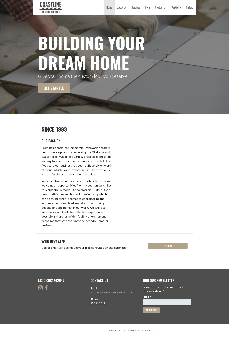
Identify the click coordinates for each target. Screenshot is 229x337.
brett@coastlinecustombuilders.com (111, 292)
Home (109, 7)
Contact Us (160, 7)
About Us (121, 7)
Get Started (54, 88)
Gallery (189, 7)
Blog (147, 7)
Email (147, 297)
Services (136, 7)
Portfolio (176, 7)
